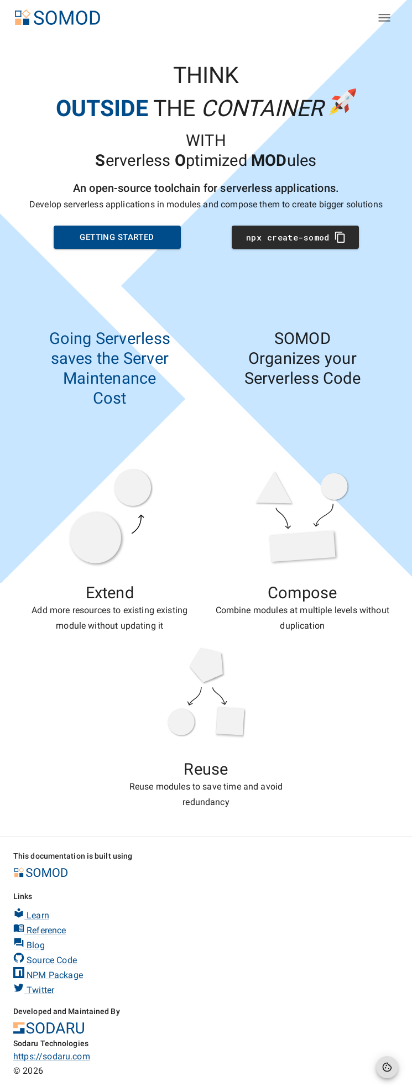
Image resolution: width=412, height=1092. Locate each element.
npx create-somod (295, 237)
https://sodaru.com (51, 1056)
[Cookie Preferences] (387, 1067)
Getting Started (117, 237)
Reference (39, 929)
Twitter (33, 988)
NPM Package (48, 973)
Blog (29, 943)
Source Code (45, 958)
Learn (31, 914)
